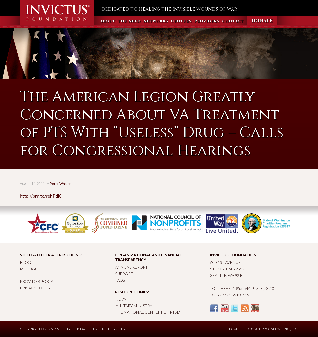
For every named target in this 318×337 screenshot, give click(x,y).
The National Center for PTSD (147, 312)
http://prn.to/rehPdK (40, 196)
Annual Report (131, 267)
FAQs (120, 280)
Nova (120, 299)
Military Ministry (133, 305)
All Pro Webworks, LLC (276, 329)
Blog (25, 262)
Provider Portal (38, 281)
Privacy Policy (35, 287)
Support (124, 273)
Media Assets (34, 268)
